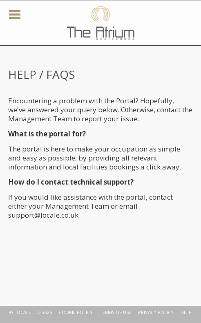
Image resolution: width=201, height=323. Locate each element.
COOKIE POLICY (76, 312)
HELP (186, 312)
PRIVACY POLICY (156, 312)
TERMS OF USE (115, 312)
